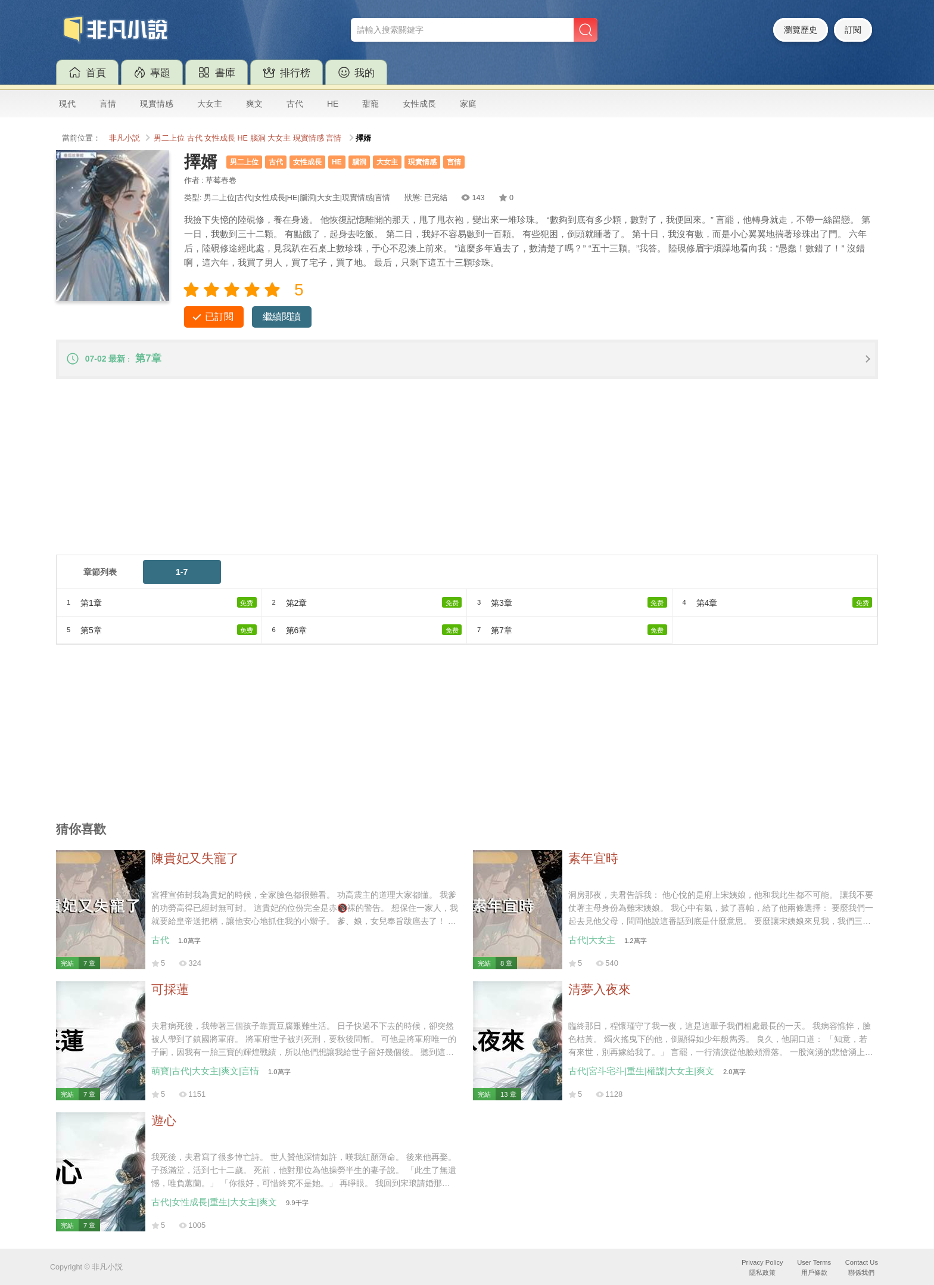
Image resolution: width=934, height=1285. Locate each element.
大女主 (209, 103)
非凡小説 (124, 138)
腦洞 (258, 138)
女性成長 (419, 103)
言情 (107, 103)
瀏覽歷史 (800, 30)
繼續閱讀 (282, 317)
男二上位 (169, 138)
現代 (67, 103)
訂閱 (853, 30)
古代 (295, 103)
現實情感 (156, 103)
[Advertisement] (413, 471)
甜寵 (370, 103)
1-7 (182, 572)
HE (332, 103)
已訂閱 (219, 317)
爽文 (254, 103)
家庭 (468, 103)
